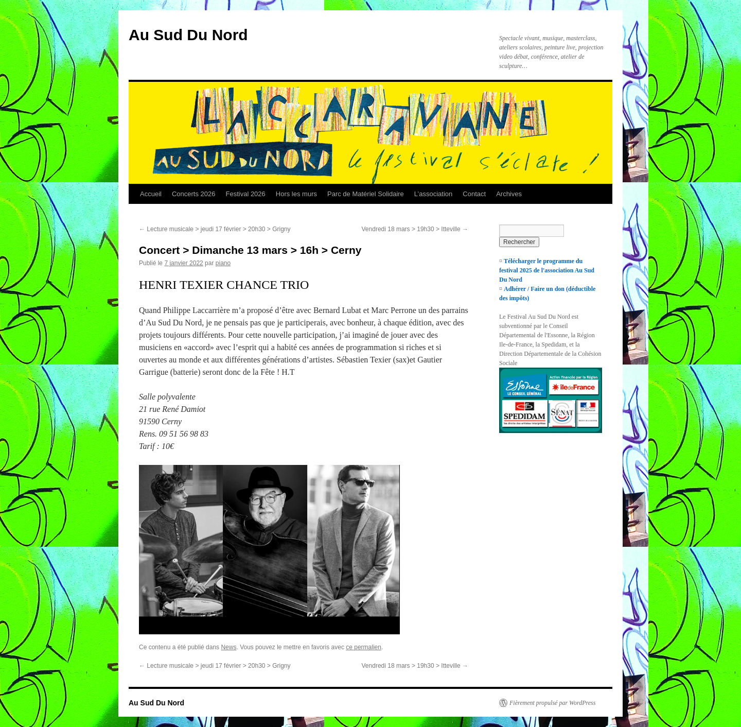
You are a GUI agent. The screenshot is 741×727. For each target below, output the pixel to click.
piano (223, 263)
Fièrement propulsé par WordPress (552, 702)
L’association (433, 194)
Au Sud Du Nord (188, 34)
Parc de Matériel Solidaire (365, 194)
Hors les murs (296, 194)
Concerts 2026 (194, 194)
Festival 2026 (245, 194)
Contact (474, 194)
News (228, 647)
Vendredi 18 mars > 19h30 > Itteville (415, 229)
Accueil (151, 194)
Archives (509, 194)
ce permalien (363, 647)
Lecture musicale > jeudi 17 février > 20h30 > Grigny (215, 229)
